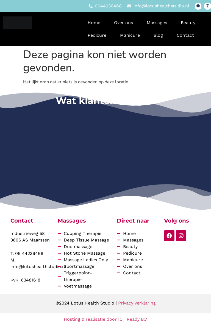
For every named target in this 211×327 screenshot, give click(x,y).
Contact (185, 35)
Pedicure (97, 35)
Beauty (188, 22)
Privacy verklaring (137, 303)
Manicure (130, 35)
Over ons (123, 22)
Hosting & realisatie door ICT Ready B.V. (106, 319)
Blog (158, 35)
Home (94, 22)
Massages (157, 22)
